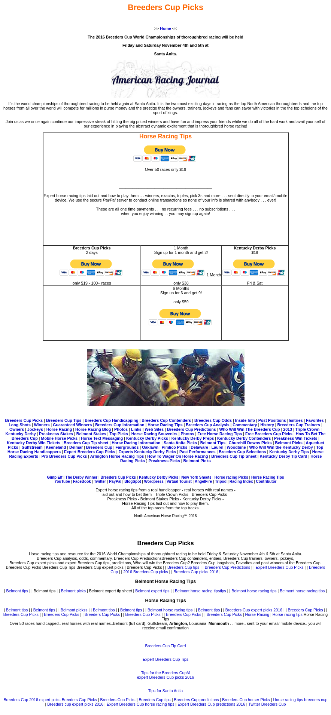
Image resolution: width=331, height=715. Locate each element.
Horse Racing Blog (93, 429)
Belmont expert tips (152, 591)
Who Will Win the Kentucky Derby (281, 447)
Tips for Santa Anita (165, 690)
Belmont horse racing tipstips (200, 591)
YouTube (62, 481)
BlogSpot (132, 481)
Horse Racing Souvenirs (154, 434)
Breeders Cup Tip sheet (86, 443)
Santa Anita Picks (180, 443)
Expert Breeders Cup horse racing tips (140, 704)
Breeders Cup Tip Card (165, 646)
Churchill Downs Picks (250, 443)
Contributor (266, 481)
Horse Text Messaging (102, 438)
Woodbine (236, 447)
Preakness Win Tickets (295, 438)
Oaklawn (150, 447)
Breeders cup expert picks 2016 (75, 704)
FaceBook (82, 481)
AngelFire (203, 481)
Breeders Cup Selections (242, 451)
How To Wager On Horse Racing (177, 456)
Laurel (218, 447)
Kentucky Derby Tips (289, 451)
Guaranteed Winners (72, 425)
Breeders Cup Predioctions (137, 558)
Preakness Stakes (56, 434)
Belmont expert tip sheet (110, 591)
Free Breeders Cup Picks (268, 434)
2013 (287, 429)
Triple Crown (307, 429)
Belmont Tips (212, 443)
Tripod (221, 481)
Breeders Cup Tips (64, 420)
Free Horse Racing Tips (219, 434)
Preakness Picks (164, 460)
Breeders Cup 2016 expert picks (31, 699)
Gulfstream (31, 447)
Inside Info (244, 420)
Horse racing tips (288, 614)
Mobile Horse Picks (59, 438)
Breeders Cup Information (119, 425)
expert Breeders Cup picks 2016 (165, 677)
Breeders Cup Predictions (191, 429)
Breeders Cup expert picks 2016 (253, 610)
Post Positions (272, 420)
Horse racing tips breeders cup (300, 699)
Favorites (315, 420)
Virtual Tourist (179, 481)
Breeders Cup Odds (213, 420)
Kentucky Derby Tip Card (283, 456)
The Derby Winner (81, 477)
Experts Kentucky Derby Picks (147, 451)
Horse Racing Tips (165, 425)
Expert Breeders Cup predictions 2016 (211, 704)
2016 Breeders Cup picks (145, 572)
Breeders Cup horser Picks (246, 699)
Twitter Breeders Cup (267, 704)
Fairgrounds (127, 447)
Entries (296, 420)
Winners (42, 425)
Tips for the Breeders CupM (165, 672)
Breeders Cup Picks (24, 420)
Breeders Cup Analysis (207, 425)
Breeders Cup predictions (196, 699)
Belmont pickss (74, 610)
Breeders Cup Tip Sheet (233, 456)
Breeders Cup (99, 447)
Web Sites (154, 429)
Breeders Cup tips (183, 567)
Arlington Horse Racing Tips (117, 456)
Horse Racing (59, 429)
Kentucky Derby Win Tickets (33, 443)
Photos (121, 429)
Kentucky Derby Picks (147, 438)
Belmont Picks (288, 443)
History (267, 425)
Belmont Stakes (91, 434)
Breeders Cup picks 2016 (195, 572)
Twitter (100, 481)
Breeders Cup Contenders (166, 420)
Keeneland (56, 447)
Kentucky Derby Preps (192, 438)
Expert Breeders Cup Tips (165, 659)
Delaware (199, 447)
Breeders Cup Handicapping (111, 420)
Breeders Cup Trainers (298, 425)
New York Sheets (196, 477)
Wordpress (154, 481)
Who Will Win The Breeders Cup (249, 429)
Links (136, 429)
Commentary (245, 425)
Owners (16, 429)
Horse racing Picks (231, 477)
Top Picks (118, 434)
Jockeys (35, 429)
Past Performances (197, 451)
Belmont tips (17, 591)
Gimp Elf (55, 477)
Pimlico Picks (175, 447)
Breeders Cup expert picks (100, 567)
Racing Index (241, 481)
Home (165, 28)
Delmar (76, 447)
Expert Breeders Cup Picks (89, 451)
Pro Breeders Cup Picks (64, 456)
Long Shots (20, 425)
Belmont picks (73, 591)
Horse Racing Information (136, 443)
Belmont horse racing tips (253, 591)
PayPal (115, 481)
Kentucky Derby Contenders (244, 438)
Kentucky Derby (21, 434)
